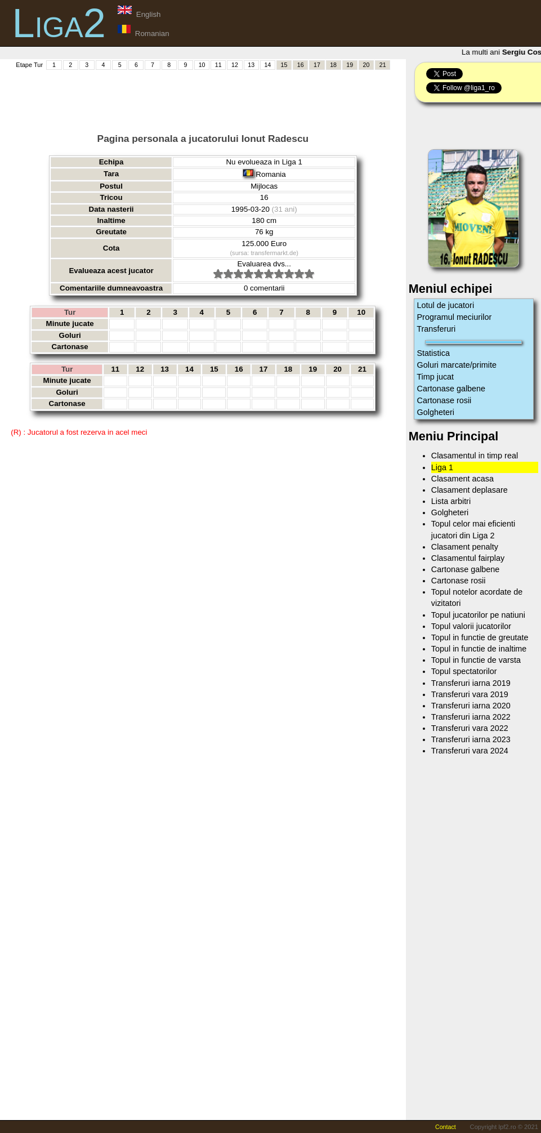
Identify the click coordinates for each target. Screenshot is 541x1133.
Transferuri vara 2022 (469, 728)
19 (349, 64)
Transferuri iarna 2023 (471, 739)
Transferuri (436, 328)
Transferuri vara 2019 (469, 694)
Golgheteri (436, 412)
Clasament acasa (462, 478)
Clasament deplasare (469, 489)
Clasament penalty (464, 546)
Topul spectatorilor (464, 671)
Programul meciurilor (454, 317)
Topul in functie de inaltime (479, 648)
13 (251, 64)
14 (267, 64)
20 (366, 64)
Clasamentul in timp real (474, 455)
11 (218, 64)
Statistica (433, 353)
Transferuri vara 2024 (469, 750)
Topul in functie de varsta (476, 659)
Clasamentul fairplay (467, 558)
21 (382, 64)
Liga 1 (442, 467)
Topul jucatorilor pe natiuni (478, 614)
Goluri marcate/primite (457, 364)
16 (300, 64)
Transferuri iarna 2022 (471, 716)
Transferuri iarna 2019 (471, 683)
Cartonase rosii (444, 400)
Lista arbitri (451, 501)
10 (202, 64)
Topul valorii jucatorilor (471, 626)
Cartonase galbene (451, 388)
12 (234, 64)
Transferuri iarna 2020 (471, 705)
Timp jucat (436, 376)
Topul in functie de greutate (480, 637)
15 (284, 64)
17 (317, 64)
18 (333, 64)
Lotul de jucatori (446, 305)
